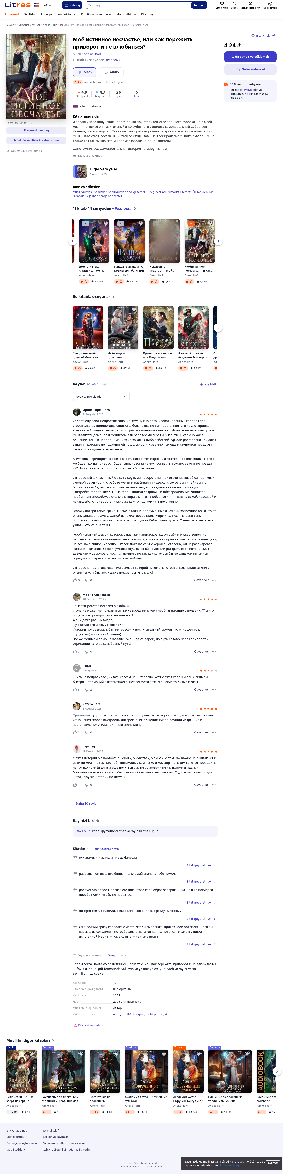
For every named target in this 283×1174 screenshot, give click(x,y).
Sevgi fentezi (137, 192)
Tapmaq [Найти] (199, 5)
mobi (149, 1014)
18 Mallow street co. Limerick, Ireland (141, 1166)
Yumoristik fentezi (179, 192)
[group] (145, 412)
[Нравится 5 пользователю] (77, 689)
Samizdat (100, 192)
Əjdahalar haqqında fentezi (105, 196)
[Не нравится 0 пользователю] (89, 580)
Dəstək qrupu (15, 1137)
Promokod (12, 14)
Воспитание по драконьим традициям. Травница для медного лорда (60, 1099)
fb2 (124, 1014)
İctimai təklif (51, 1130)
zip (167, 1014)
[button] (36, 130)
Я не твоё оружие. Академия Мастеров (192, 355)
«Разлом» (113, 60)
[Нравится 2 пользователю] (77, 732)
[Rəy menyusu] (214, 580)
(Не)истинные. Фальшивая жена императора (91, 269)
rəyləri (119, 96)
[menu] (48, 5)
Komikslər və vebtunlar (96, 14)
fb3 (129, 1014)
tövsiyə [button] (247, 90)
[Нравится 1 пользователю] (77, 784)
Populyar (47, 14)
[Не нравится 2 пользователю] (89, 689)
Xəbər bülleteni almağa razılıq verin (66, 1149)
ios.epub (138, 1014)
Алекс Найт (86, 275)
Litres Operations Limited (141, 1163)
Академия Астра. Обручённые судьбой (146, 1099)
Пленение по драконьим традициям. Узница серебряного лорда (225, 1099)
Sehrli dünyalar (118, 192)
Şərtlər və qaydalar (55, 1137)
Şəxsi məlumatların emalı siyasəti (64, 1143)
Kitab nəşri (148, 14)
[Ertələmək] (105, 223)
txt (161, 1014)
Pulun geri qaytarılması (21, 1143)
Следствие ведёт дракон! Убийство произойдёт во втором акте (85, 355)
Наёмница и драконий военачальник (117, 355)
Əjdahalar (79, 196)
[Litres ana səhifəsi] (22, 5)
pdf (156, 1014)
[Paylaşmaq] (274, 36)
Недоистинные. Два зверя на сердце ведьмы (20, 1099)
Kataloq (72, 5)
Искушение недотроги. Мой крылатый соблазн (162, 269)
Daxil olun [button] (83, 831)
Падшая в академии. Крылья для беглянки (129, 268)
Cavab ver (201, 580)
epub (116, 1014)
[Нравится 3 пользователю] (77, 580)
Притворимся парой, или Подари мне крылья (158, 355)
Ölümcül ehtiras (203, 192)
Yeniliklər (30, 14)
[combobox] (138, 5)
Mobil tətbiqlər (126, 14)
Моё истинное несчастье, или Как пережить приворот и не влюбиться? (199, 269)
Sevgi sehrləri (157, 192)
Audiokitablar (67, 14)
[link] (140, 410)
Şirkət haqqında (16, 1130)
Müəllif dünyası (82, 192)
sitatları (136, 96)
